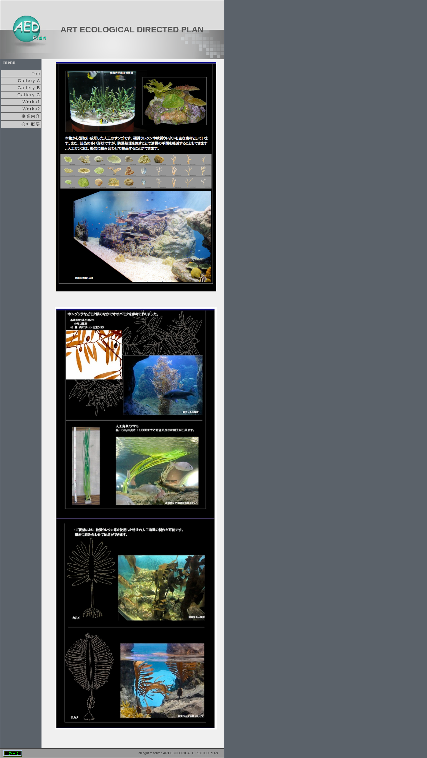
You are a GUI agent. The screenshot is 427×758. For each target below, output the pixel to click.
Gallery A (29, 80)
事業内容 (30, 116)
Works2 (31, 109)
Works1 (31, 101)
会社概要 (30, 124)
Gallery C (28, 94)
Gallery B (29, 87)
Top (36, 73)
